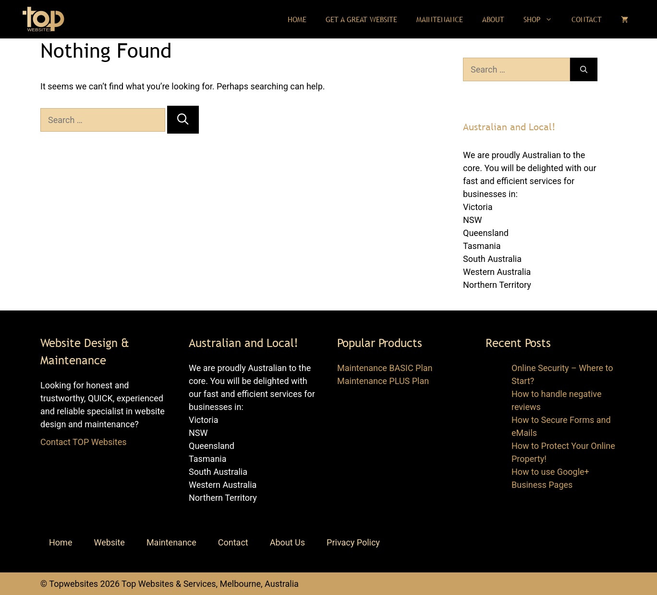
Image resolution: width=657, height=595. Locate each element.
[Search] (182, 119)
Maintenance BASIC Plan (385, 368)
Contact (587, 19)
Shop (542, 19)
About (493, 19)
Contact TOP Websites (83, 442)
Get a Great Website (361, 19)
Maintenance (439, 19)
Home (297, 19)
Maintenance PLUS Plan (383, 381)
